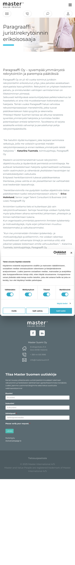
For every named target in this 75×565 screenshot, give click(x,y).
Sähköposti (11, 413)
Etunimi (8, 393)
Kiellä (14, 311)
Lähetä (9, 431)
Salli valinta (38, 311)
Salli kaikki (61, 311)
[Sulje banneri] (71, 253)
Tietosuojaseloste (37, 458)
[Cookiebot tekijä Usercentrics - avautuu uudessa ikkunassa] (55, 253)
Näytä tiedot (62, 303)
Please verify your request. (17, 423)
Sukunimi (9, 403)
